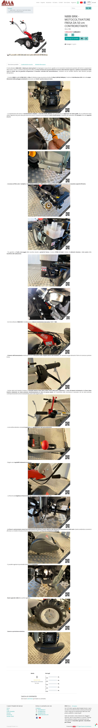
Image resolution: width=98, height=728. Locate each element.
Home (8, 708)
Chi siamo (74, 706)
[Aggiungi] (72, 35)
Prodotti (10, 8)
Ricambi (9, 713)
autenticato (30, 698)
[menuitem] (38, 2)
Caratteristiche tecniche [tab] (27, 64)
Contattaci (38, 708)
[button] (10, 30)
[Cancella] (89, 8)
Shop (8, 710)
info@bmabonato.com (42, 714)
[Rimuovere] (66, 35)
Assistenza (9, 714)
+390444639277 (41, 710)
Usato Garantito (11, 711)
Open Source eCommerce (84, 726)
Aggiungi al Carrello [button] (72, 38)
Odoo (74, 726)
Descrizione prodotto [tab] (13, 64)
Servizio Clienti (10, 716)
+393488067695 (41, 711)
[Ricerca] (87, 8)
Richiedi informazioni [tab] (40, 64)
